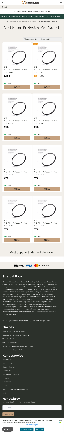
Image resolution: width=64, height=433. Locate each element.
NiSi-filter (25, 21)
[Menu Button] (2, 2)
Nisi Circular (33, 21)
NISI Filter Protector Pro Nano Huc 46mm (46, 173)
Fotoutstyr (13, 21)
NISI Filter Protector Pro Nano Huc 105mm (16, 71)
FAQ (4, 393)
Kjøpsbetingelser (8, 367)
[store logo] (32, 3)
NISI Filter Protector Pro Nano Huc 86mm (46, 71)
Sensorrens (6, 382)
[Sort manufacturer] (31, 39)
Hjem (8, 21)
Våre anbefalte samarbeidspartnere (15, 389)
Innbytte (5, 378)
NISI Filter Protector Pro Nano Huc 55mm (16, 173)
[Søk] (32, 7)
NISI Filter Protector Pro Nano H (48, 21)
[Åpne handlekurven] (61, 2)
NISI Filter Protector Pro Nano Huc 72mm (16, 122)
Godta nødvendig (26, 429)
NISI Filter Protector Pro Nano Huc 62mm (46, 122)
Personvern (6, 360)
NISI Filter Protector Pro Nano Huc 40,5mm (46, 224)
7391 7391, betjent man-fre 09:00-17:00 (19, 346)
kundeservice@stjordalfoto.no (13, 350)
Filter (20, 21)
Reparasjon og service (10, 374)
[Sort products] (51, 39)
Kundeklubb (7, 385)
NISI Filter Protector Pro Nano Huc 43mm (16, 224)
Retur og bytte (8, 363)
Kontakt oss (6, 371)
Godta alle (39, 429)
